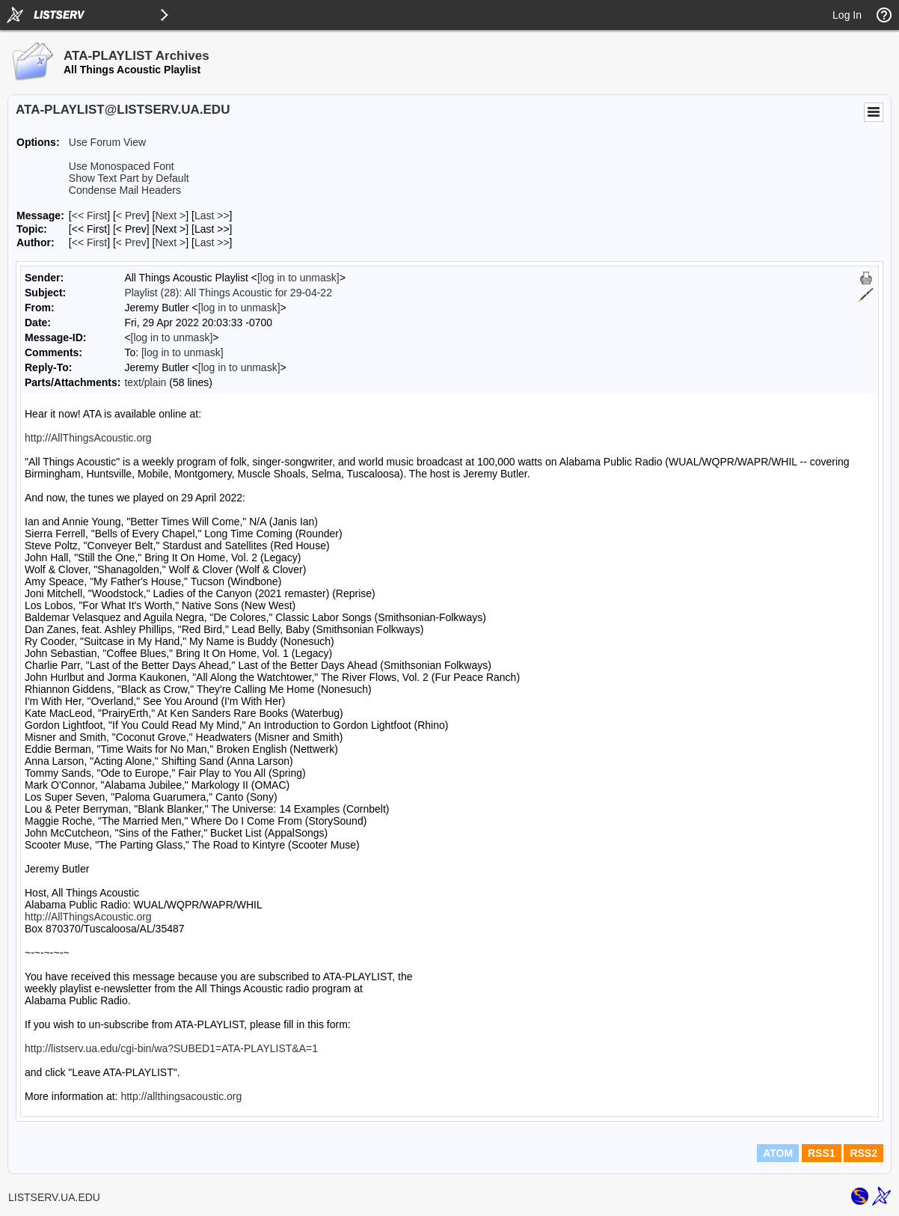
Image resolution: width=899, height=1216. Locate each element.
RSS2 (863, 1153)
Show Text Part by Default (129, 178)
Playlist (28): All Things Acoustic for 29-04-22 (228, 293)
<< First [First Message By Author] (89, 242)
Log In (847, 15)
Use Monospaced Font (121, 166)
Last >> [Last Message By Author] (212, 242)
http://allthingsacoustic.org (181, 1096)
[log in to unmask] (298, 278)
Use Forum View (107, 142)
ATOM (778, 1153)
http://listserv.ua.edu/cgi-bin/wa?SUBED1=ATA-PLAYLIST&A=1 (171, 1048)
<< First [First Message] (89, 215)
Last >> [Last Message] (212, 215)
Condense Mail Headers (125, 190)
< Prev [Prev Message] (131, 215)
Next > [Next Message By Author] (170, 242)
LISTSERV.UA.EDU (54, 1197)
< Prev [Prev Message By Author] (131, 242)
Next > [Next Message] (170, 215)
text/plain (145, 382)
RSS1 (821, 1153)
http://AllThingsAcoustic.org (88, 438)
